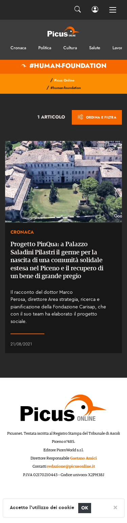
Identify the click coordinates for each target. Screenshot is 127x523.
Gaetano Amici (83, 458)
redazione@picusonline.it (71, 466)
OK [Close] (84, 508)
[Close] (115, 507)
